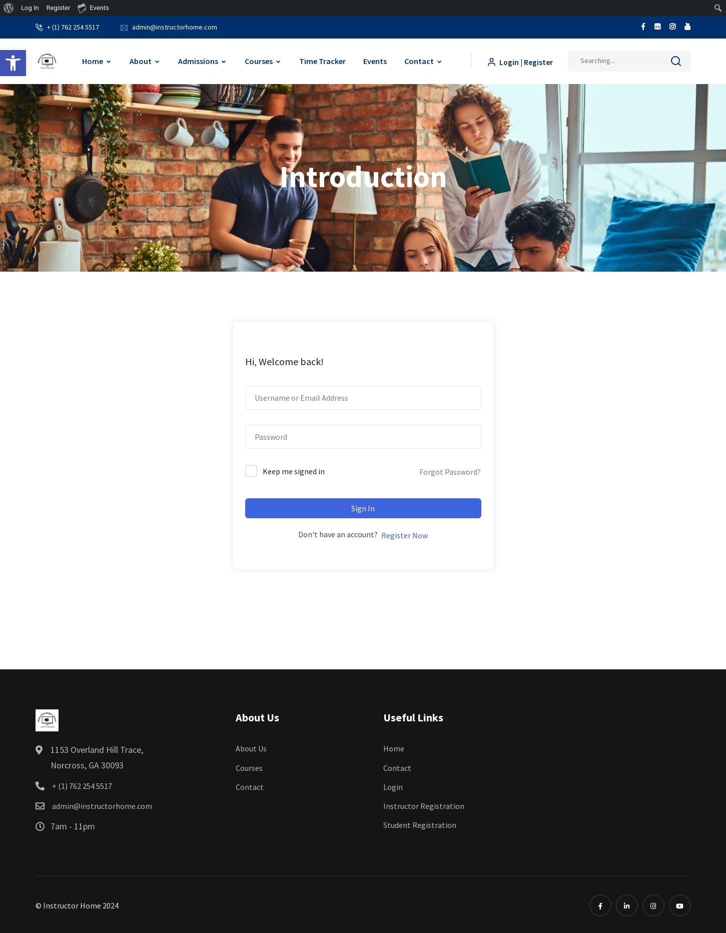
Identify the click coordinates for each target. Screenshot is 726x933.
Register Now (404, 534)
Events (374, 60)
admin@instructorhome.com (174, 26)
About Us (251, 747)
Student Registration (419, 823)
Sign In (363, 507)
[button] (13, 63)
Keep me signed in (294, 470)
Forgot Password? (450, 470)
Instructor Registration (423, 804)
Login (393, 785)
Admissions (198, 60)
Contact (418, 60)
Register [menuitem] (59, 8)
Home (92, 60)
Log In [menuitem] (30, 8)
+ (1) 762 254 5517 (73, 26)
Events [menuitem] (93, 7)
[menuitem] (9, 8)
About (140, 60)
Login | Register (519, 60)
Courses (258, 60)
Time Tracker (322, 60)
